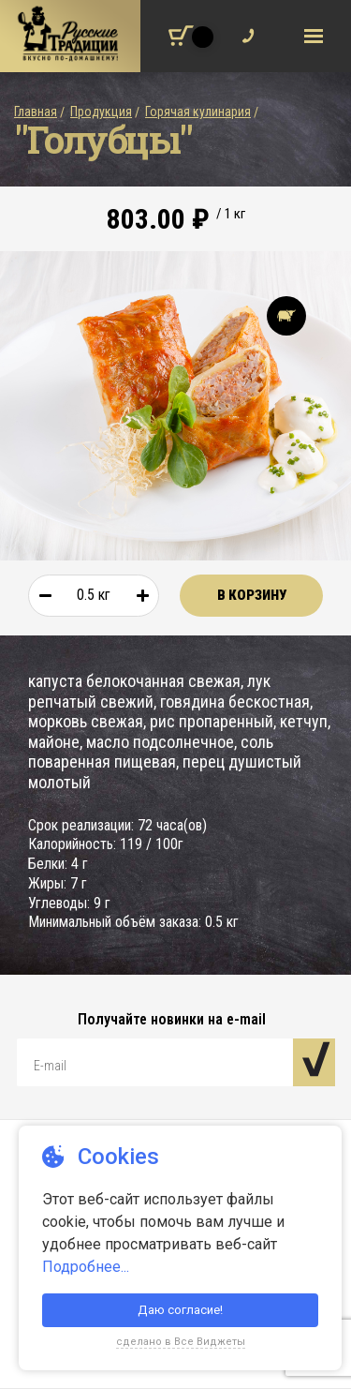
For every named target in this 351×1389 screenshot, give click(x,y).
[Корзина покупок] (181, 35)
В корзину (251, 595)
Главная (35, 111)
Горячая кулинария (198, 111)
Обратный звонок (243, 30)
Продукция (101, 111)
